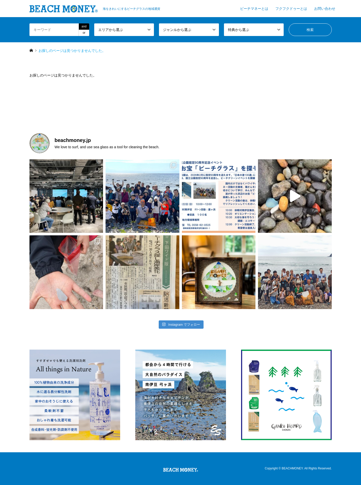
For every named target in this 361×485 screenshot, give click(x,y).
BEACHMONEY (292, 468)
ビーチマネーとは (254, 9)
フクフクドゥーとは (291, 9)
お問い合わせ (324, 9)
